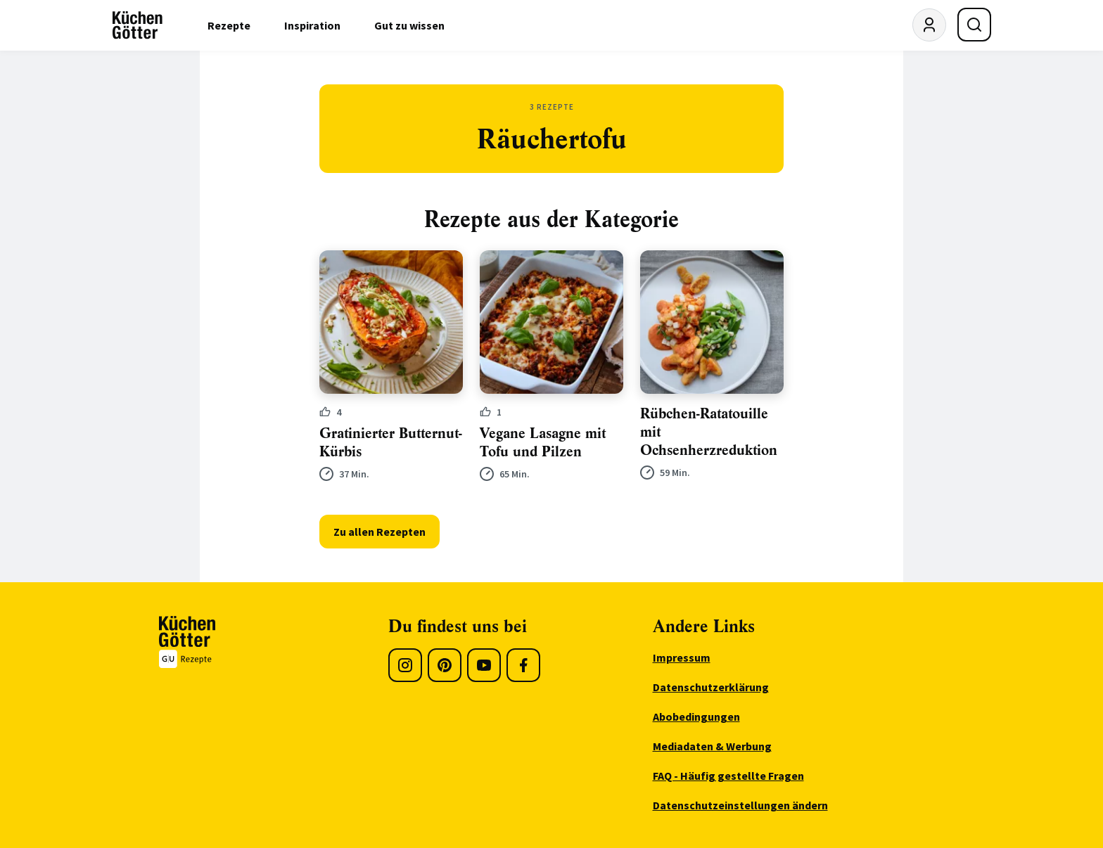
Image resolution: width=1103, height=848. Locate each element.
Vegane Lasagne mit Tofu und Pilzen (543, 442)
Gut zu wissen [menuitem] (409, 25)
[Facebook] (523, 665)
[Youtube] (484, 665)
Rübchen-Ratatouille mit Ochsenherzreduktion (708, 432)
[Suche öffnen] (974, 24)
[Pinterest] (444, 665)
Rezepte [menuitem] (229, 25)
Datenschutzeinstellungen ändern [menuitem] (740, 805)
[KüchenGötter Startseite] (137, 25)
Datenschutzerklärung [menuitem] (711, 687)
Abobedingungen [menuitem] (696, 716)
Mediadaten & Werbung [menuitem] (712, 746)
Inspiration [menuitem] (312, 25)
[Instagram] (405, 665)
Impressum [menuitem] (681, 657)
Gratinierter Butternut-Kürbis (390, 442)
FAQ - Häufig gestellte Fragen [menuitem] (728, 776)
